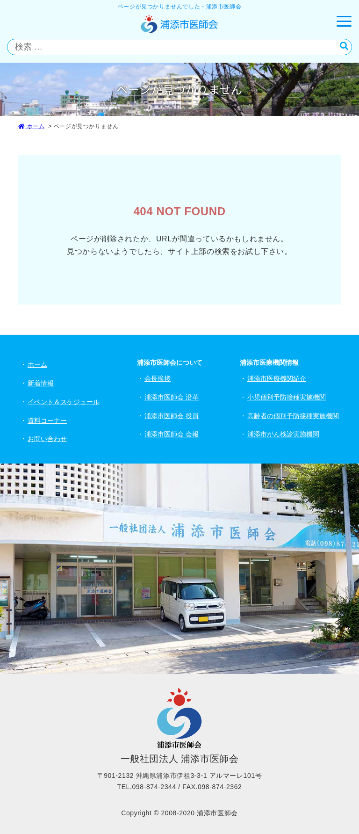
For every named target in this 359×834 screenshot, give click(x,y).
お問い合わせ (47, 438)
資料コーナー (47, 420)
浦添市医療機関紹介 (276, 378)
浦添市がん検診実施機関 (283, 434)
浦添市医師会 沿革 (171, 397)
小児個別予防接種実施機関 (286, 397)
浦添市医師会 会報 (171, 434)
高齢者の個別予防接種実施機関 (293, 416)
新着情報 (41, 383)
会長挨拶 (157, 378)
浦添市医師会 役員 (171, 416)
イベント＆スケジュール (64, 402)
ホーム (31, 126)
